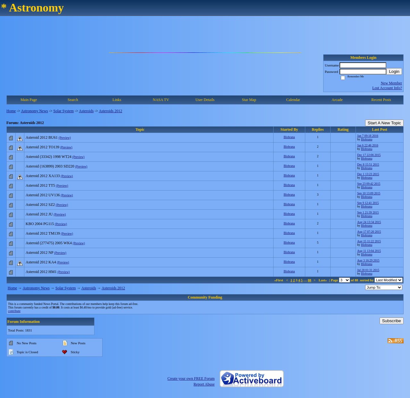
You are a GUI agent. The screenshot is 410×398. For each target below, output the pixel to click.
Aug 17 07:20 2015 (369, 231)
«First (279, 280)
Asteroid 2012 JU (39, 214)
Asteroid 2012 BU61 (42, 137)
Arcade (337, 100)
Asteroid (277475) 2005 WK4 (49, 243)
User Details (205, 100)
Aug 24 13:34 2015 (369, 222)
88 (309, 280)
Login (394, 71)
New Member (391, 83)
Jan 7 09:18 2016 (367, 135)
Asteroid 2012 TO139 (42, 147)
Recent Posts (381, 100)
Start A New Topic (384, 123)
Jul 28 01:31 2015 (368, 270)
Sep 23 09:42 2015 (368, 183)
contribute (14, 311)
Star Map (249, 100)
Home (11, 111)
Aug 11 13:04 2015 (369, 251)
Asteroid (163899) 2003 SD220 (50, 166)
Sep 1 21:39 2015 (368, 212)
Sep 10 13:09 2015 (368, 193)
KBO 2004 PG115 (40, 224)
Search (73, 100)
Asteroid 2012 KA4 (41, 262)
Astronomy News (34, 111)
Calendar (293, 100)
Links (116, 100)
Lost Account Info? (387, 88)
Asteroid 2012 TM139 (43, 233)
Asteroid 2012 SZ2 (40, 204)
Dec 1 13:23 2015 (368, 174)
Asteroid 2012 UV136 (43, 195)
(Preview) (65, 137)
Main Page (28, 100)
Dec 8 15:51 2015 (368, 164)
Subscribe (391, 320)
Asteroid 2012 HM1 (41, 271)
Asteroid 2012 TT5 (40, 185)
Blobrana (289, 137)
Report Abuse (204, 384)
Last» (323, 280)
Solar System (63, 111)
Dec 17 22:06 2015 (369, 155)
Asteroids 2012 (110, 111)
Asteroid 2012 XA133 (43, 176)
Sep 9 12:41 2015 (368, 203)
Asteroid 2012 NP (39, 252)
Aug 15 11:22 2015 (369, 241)
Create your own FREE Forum (191, 378)
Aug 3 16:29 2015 (368, 260)
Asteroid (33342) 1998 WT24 (48, 156)
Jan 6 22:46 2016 (367, 145)
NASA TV (161, 100)
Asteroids (86, 111)
